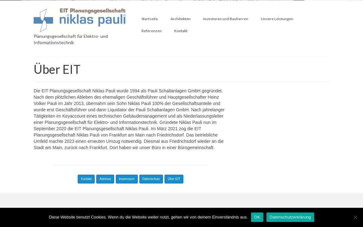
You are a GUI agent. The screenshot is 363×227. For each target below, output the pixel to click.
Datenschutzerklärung (290, 217)
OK (257, 217)
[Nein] (355, 217)
